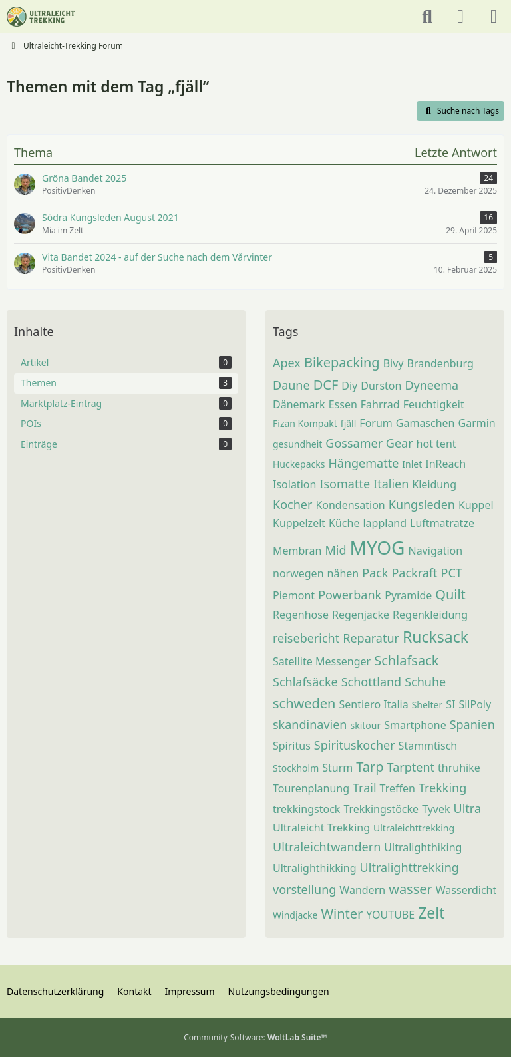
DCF (326, 385)
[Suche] (427, 16)
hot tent (436, 443)
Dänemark (299, 404)
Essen (343, 404)
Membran (297, 550)
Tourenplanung (311, 788)
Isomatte (344, 484)
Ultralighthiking (423, 847)
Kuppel (476, 505)
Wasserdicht (466, 890)
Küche (344, 523)
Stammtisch (428, 745)
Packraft (414, 573)
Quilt (450, 594)
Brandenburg (440, 363)
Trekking (442, 788)
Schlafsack (406, 660)
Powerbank (349, 595)
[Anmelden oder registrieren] (460, 16)
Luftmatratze (442, 523)
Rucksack (435, 636)
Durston (381, 385)
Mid (336, 550)
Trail (365, 788)
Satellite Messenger (322, 661)
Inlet (412, 464)
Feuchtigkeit (433, 404)
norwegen (298, 573)
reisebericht (306, 638)
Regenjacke (360, 614)
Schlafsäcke (305, 682)
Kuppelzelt (299, 523)
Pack (375, 573)
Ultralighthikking (315, 868)
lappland (385, 523)
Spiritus (292, 745)
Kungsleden (422, 504)
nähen (343, 573)
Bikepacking (342, 362)
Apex (287, 363)
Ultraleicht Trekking (321, 827)
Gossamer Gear (369, 443)
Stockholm (296, 768)
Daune (291, 385)
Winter (342, 914)
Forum (375, 423)
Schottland (371, 682)
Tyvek (436, 809)
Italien (391, 484)
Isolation (294, 484)
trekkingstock (306, 809)
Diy (349, 385)
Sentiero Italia (373, 704)
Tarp (369, 767)
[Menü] (493, 16)
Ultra (467, 808)
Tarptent (410, 767)
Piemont (294, 595)
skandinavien (310, 724)
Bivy (393, 363)
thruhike (459, 767)
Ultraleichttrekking (413, 828)
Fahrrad (380, 404)
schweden (304, 703)
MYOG (377, 547)
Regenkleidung (430, 614)
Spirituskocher (354, 745)
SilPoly (474, 704)
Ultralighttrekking (409, 867)
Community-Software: (255, 1037)
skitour (365, 725)
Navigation (435, 550)
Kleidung (434, 484)
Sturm (337, 767)
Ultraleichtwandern (327, 847)
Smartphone (415, 725)
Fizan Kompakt (305, 423)
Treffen (397, 788)
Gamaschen (425, 423)
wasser (410, 889)
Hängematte (363, 463)
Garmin (477, 423)
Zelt (431, 912)
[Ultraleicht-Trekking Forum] (40, 16)
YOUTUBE (390, 914)
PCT (451, 573)
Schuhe (425, 682)
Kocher (292, 504)
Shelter (427, 704)
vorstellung (304, 889)
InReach (445, 463)
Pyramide (408, 595)
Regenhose (301, 614)
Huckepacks (299, 464)
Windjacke (295, 915)
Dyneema (431, 385)
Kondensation (350, 505)
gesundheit (297, 444)
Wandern (362, 890)
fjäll (349, 423)
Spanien (472, 724)
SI (450, 704)
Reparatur (371, 638)
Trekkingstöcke (381, 809)
